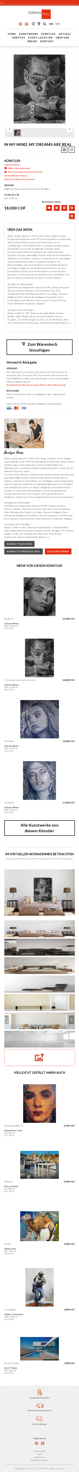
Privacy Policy (39, 1451)
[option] (39, 88)
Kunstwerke (28, 33)
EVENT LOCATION (40, 37)
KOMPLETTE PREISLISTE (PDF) (23, 551)
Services (18, 37)
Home (12, 33)
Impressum (39, 1457)
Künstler (48, 33)
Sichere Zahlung (39, 1424)
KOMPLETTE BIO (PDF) (19, 543)
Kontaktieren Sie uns (39, 1460)
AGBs (39, 1454)
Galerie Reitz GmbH (35, 1468)
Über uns (62, 37)
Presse (32, 41)
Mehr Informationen (19, 168)
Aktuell (65, 33)
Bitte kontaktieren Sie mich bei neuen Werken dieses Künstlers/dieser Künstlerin (23, 175)
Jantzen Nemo (12, 164)
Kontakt (47, 41)
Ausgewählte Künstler (39, 1397)
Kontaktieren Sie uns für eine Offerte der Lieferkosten (36, 384)
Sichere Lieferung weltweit (40, 1410)
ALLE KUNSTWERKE (58, 551)
